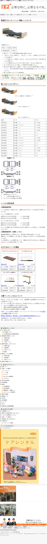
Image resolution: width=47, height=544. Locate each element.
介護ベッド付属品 (6, 368)
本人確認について (7, 332)
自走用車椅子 (6, 388)
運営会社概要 (25, 11)
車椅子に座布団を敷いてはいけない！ (11, 413)
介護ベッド (13, 14)
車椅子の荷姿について (7, 361)
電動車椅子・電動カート (9, 390)
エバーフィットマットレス (9, 251)
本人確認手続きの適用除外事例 (11, 334)
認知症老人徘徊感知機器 (8, 406)
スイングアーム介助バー (9, 272)
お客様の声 (4, 421)
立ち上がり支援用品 (8, 376)
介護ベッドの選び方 (7, 417)
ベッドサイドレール (26, 251)
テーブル (5, 374)
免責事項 (25, 526)
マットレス (6, 370)
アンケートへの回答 (8, 423)
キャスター (6, 378)
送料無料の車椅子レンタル (8, 336)
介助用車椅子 (6, 386)
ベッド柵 (5, 372)
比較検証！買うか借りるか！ (9, 419)
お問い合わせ (41, 11)
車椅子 (3, 384)
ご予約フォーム (7, 341)
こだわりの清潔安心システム (9, 415)
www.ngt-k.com (17, 532)
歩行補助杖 (4, 400)
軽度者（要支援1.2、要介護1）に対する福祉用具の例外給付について (21, 316)
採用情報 (11, 526)
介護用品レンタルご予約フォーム (22, 528)
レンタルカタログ (6, 428)
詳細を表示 (4, 264)
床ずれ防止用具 (5, 380)
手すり (3, 404)
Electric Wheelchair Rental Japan (8, 530)
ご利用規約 (6, 340)
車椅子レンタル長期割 (7, 353)
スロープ (4, 402)
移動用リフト (5, 396)
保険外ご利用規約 (7, 528)
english (5, 351)
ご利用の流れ (33, 11)
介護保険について (6, 411)
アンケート (31, 526)
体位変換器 (4, 382)
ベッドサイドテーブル (27, 272)
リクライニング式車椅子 (9, 392)
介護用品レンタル (4, 14)
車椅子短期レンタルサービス (9, 343)
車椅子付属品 (5, 394)
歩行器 (3, 398)
